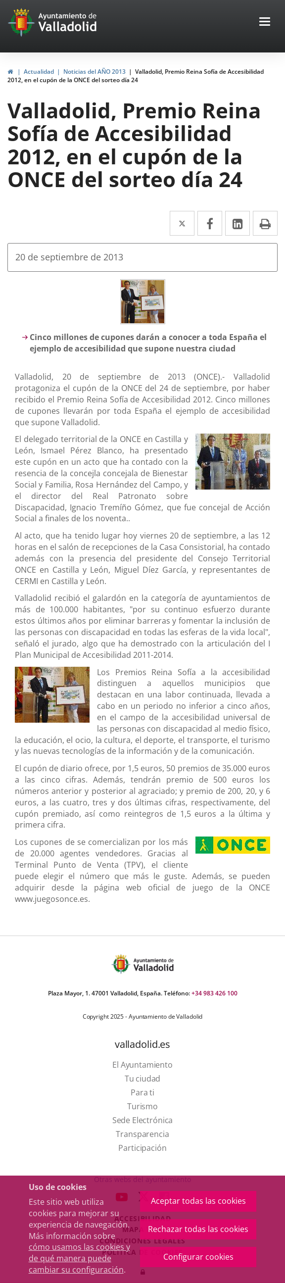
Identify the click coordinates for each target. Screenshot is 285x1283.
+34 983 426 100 (214, 993)
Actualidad (39, 71)
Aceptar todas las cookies (198, 1200)
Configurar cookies (198, 1256)
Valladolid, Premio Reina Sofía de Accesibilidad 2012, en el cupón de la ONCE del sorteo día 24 (135, 75)
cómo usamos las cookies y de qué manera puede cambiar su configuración (79, 1258)
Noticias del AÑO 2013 (94, 71)
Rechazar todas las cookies (198, 1229)
